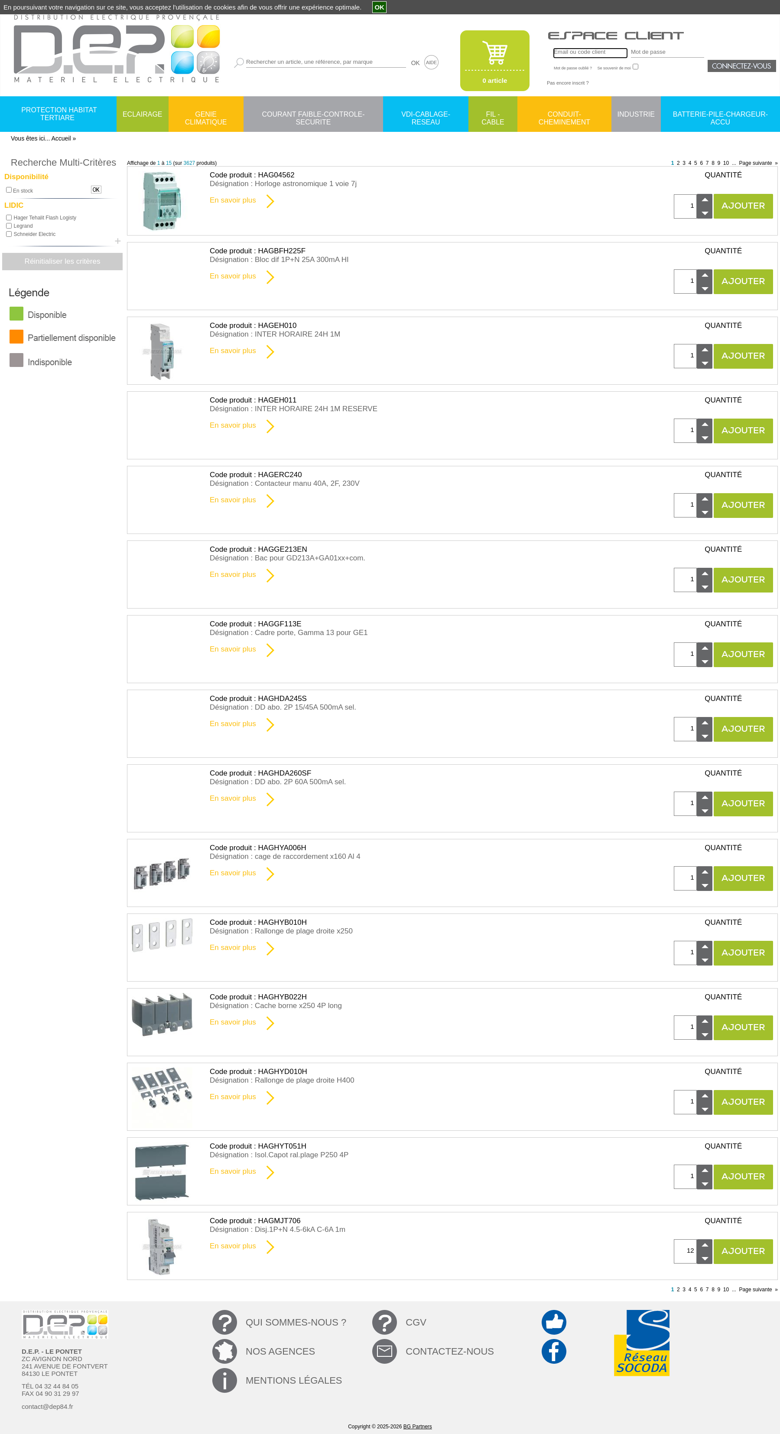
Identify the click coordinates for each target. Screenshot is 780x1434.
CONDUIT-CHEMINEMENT (564, 115)
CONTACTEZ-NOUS (450, 1351)
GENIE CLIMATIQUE (206, 115)
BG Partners (417, 1427)
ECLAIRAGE (142, 114)
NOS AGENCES (280, 1351)
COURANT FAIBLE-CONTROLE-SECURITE (313, 115)
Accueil (61, 138)
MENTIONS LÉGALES (294, 1380)
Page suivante (755, 163)
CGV (416, 1322)
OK (415, 62)
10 (726, 163)
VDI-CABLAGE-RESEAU (425, 115)
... (734, 163)
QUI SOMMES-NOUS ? (296, 1322)
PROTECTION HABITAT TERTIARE (59, 113)
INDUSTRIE (636, 114)
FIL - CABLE (492, 115)
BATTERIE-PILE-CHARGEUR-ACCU (720, 115)
